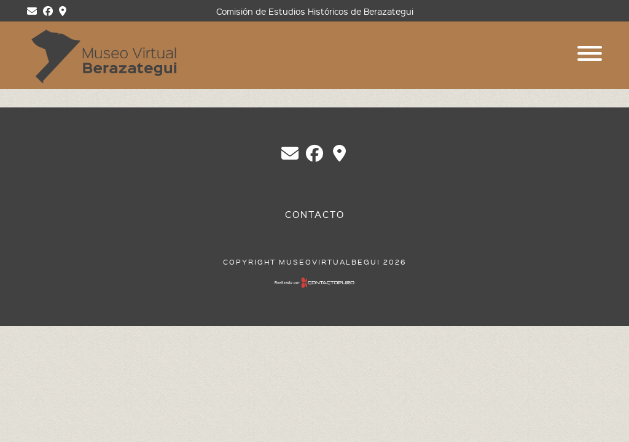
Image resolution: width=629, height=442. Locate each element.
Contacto (315, 214)
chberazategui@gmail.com (290, 153)
